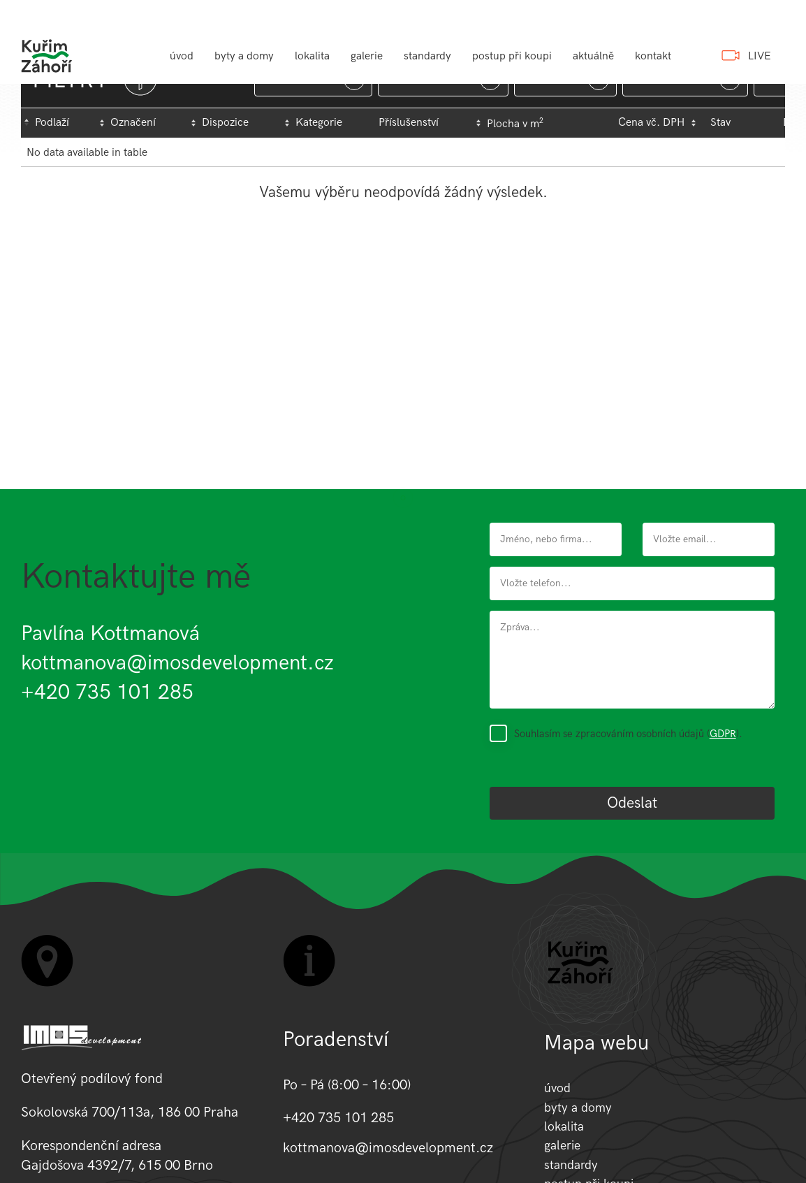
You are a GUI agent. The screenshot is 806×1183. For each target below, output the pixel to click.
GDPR (723, 733)
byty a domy (244, 56)
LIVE (759, 56)
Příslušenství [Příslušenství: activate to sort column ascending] (409, 122)
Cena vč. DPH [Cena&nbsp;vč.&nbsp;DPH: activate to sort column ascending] (651, 122)
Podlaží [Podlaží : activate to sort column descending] (52, 122)
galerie (367, 56)
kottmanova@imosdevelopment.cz (177, 663)
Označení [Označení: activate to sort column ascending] (133, 122)
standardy (427, 56)
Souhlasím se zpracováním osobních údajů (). (628, 733)
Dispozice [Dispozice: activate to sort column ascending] (225, 122)
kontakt (653, 56)
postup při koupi (512, 56)
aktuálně (593, 56)
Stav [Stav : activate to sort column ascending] (720, 122)
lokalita (312, 56)
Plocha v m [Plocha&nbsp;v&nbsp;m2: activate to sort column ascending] (515, 124)
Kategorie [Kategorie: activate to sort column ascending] (318, 122)
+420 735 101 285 (107, 692)
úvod (181, 56)
